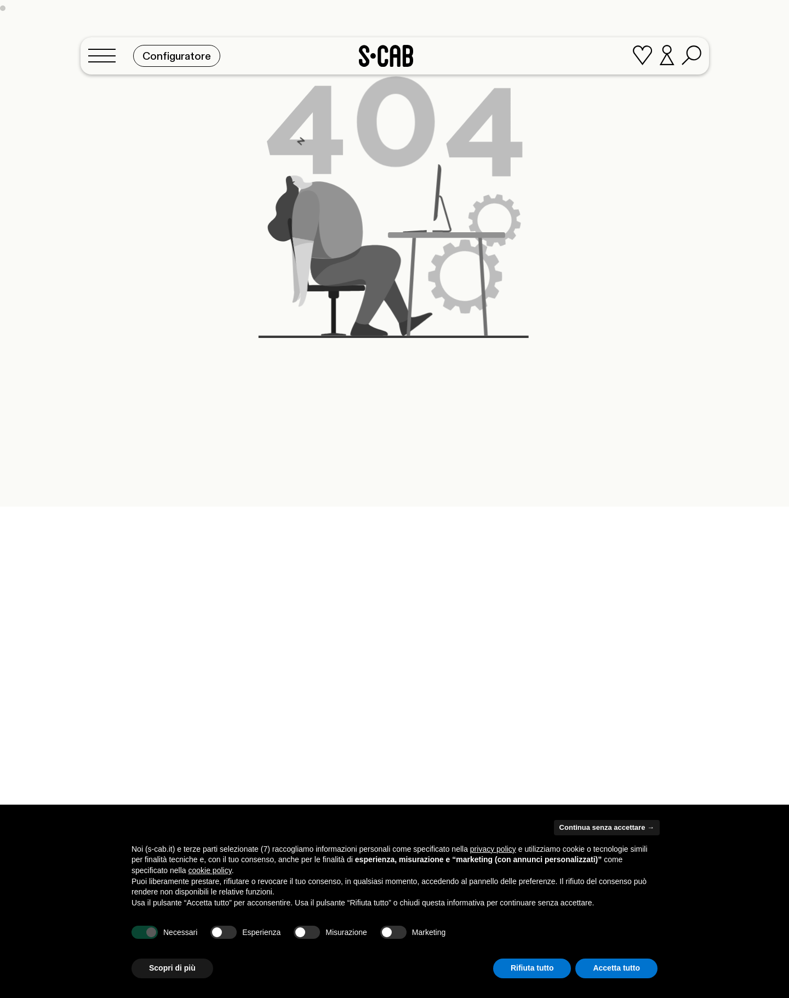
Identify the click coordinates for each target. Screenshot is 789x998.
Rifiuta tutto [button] (532, 967)
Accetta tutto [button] (616, 967)
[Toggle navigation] (105, 53)
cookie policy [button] (210, 870)
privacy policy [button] (493, 849)
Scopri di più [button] (172, 967)
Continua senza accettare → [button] (606, 827)
